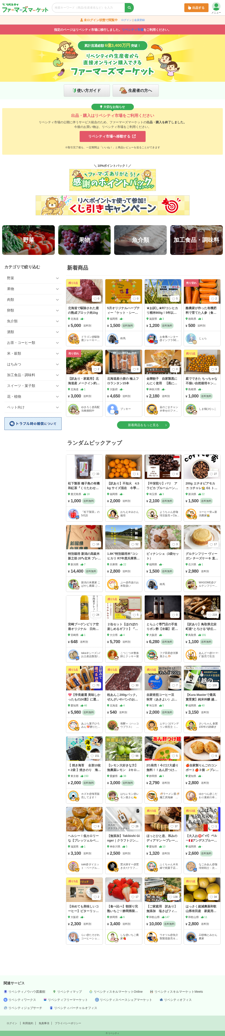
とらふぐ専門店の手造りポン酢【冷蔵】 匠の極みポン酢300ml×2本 (162, 628)
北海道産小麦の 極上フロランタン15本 (123, 381)
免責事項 (44, 1023)
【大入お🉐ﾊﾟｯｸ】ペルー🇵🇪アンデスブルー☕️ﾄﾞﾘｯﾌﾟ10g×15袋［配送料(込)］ (202, 842)
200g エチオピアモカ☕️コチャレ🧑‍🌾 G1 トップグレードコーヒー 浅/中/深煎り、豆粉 (202, 490)
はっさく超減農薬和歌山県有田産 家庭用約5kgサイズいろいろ (202, 911)
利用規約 (28, 1023)
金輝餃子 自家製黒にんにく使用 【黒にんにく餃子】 (161, 383)
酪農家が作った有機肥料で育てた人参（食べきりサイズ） (201, 312)
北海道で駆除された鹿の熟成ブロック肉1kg (83, 310)
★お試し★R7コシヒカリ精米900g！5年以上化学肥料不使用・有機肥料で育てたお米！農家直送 (162, 317)
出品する (196, 8)
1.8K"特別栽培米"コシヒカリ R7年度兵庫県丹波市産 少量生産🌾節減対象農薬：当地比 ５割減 (123, 563)
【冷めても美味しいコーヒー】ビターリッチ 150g (85, 911)
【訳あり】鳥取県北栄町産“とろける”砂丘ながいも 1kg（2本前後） (202, 628)
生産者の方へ (140, 90)
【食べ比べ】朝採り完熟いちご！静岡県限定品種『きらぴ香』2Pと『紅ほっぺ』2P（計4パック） (123, 916)
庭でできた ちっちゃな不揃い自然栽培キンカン (201, 383)
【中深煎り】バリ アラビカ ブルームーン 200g (162, 488)
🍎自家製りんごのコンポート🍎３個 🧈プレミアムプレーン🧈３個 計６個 (202, 772)
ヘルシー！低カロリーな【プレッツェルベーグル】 (83, 840)
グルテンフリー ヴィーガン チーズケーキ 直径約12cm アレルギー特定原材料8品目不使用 (202, 560)
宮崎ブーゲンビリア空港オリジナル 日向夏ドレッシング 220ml (83, 628)
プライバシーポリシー (68, 1023)
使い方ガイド (89, 90)
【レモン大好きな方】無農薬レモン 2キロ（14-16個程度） (122, 770)
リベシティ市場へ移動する (112, 136)
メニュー (216, 8)
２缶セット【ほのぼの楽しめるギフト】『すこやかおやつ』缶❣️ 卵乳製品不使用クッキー (123, 631)
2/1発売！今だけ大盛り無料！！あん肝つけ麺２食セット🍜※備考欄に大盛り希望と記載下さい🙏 (162, 775)
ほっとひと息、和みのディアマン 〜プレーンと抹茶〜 (162, 840)
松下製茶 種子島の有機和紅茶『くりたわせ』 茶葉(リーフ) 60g (84, 488)
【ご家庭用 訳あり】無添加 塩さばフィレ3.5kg (161, 911)
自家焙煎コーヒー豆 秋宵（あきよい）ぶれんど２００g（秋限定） (162, 699)
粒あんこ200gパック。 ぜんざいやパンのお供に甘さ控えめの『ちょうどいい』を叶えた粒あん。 (123, 704)
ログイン (126, 20)
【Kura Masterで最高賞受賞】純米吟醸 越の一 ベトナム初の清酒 (201, 699)
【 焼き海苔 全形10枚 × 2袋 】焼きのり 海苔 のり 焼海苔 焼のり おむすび (86, 772)
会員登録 (139, 20)
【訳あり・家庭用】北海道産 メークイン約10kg (84, 383)
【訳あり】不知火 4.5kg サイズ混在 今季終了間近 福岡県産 (123, 488)
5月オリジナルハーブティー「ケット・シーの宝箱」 (123, 312)
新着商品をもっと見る (143, 425)
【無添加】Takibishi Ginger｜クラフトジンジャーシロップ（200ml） (123, 842)
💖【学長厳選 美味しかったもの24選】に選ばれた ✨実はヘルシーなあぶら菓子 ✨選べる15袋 (84, 704)
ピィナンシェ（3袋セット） (162, 556)
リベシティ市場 (132, 29)
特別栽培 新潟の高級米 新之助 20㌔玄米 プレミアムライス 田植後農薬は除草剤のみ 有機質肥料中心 (84, 563)
